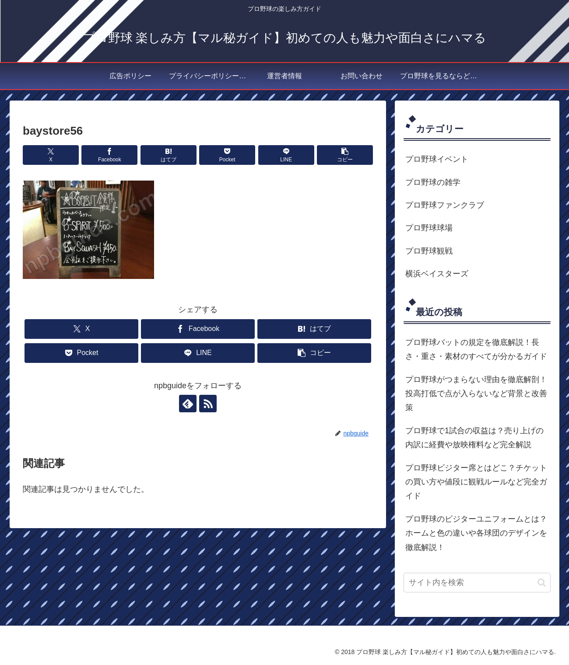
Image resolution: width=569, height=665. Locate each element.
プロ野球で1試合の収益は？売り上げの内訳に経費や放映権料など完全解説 (474, 437)
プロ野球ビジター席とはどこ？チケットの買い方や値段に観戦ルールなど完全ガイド (476, 482)
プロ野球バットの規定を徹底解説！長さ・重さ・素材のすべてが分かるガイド (476, 349)
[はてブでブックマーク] (168, 155)
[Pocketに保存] (227, 155)
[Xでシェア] (51, 155)
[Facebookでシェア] (109, 155)
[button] (345, 155)
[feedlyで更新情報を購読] (188, 403)
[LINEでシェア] (286, 155)
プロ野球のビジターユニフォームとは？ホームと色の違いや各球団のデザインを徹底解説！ (476, 533)
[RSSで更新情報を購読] (208, 403)
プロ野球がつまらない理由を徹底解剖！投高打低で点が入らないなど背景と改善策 (476, 393)
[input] (477, 582)
